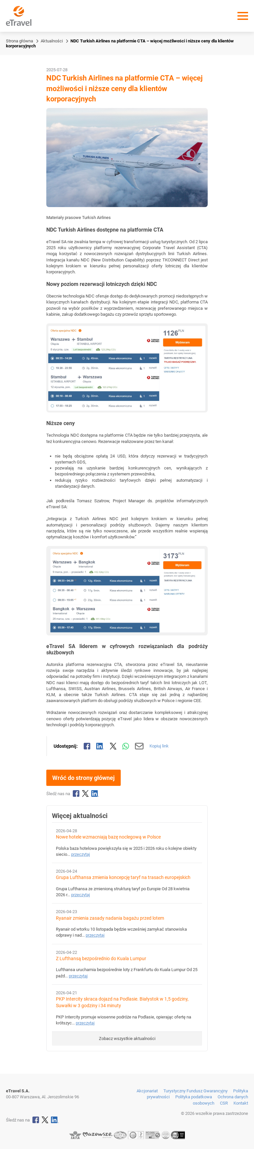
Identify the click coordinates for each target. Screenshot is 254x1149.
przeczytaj (80, 854)
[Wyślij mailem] (139, 746)
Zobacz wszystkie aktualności (127, 1038)
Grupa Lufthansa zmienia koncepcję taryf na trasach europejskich (123, 877)
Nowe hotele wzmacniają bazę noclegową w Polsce (108, 837)
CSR (224, 1103)
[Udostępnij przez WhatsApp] (125, 746)
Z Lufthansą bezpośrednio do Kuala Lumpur (101, 958)
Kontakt (240, 1103)
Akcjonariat (147, 1090)
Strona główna (19, 40)
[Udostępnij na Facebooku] (87, 746)
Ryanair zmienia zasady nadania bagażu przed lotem (110, 918)
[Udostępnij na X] (113, 746)
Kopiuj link (159, 745)
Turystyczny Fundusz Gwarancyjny (195, 1090)
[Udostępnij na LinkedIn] (100, 746)
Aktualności (52, 40)
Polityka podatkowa (193, 1096)
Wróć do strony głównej (83, 777)
